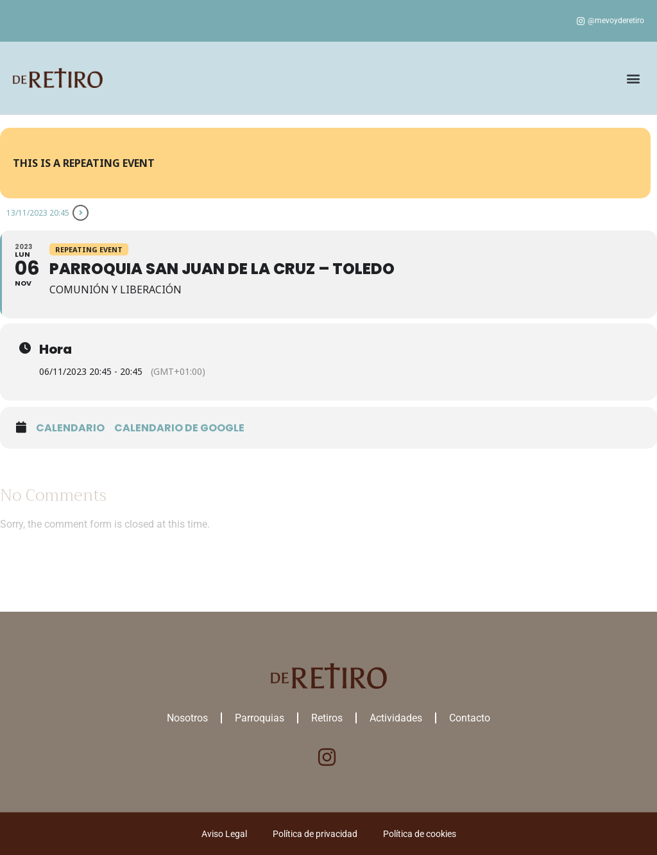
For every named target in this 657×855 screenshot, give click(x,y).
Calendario (70, 428)
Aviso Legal (224, 834)
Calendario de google (179, 428)
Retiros (327, 718)
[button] (633, 78)
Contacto (469, 718)
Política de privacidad (315, 834)
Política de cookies (419, 834)
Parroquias (259, 718)
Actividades (396, 718)
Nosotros (187, 718)
